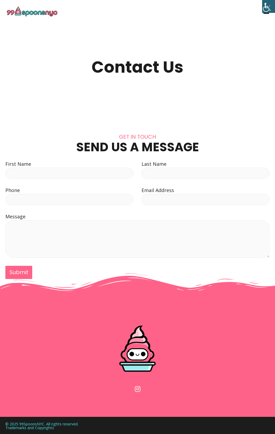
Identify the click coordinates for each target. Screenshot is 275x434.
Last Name (154, 164)
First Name (18, 164)
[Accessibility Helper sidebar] (268, 6)
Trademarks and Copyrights (29, 426)
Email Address (158, 190)
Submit (18, 272)
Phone (12, 190)
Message (15, 216)
